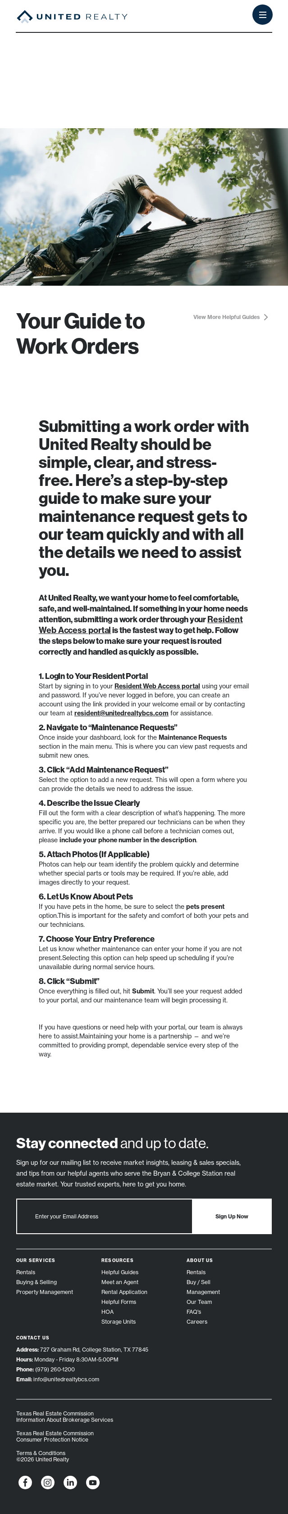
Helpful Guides (119, 1272)
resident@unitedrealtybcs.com (121, 713)
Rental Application (124, 1292)
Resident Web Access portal (157, 686)
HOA (107, 1311)
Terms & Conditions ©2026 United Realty (42, 1456)
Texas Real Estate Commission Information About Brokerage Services (64, 1416)
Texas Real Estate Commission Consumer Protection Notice (55, 1436)
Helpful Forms (118, 1301)
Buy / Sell (198, 1282)
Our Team (199, 1301)
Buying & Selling (36, 1282)
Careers (197, 1321)
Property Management (44, 1292)
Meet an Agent (119, 1282)
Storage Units (118, 1321)
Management (203, 1292)
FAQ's (194, 1311)
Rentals (25, 1272)
